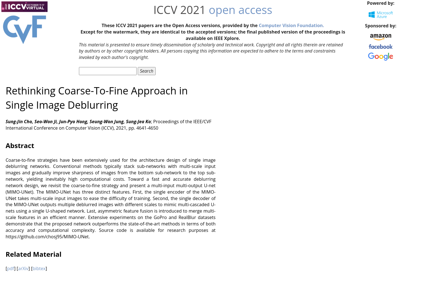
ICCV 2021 (179, 9)
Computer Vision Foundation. (291, 25)
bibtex (39, 268)
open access (240, 9)
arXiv (23, 268)
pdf (10, 268)
